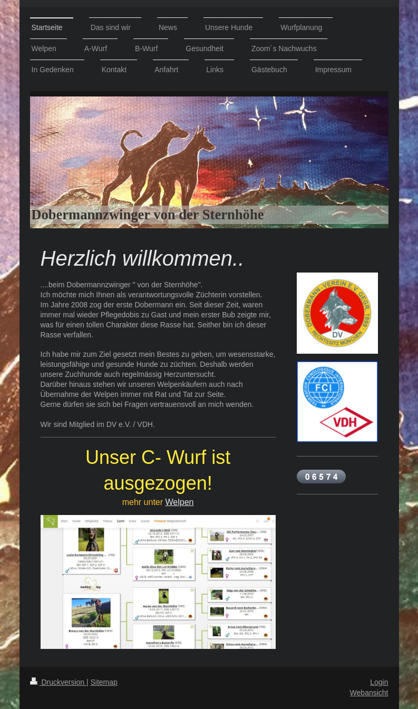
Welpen (180, 502)
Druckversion (58, 682)
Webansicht (369, 692)
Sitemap (104, 682)
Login (379, 682)
